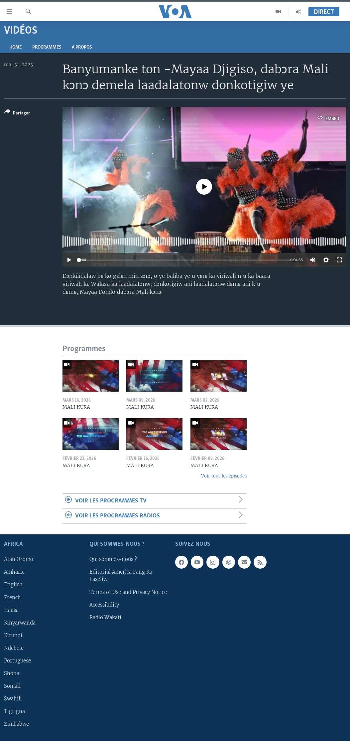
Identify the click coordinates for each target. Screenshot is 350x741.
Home (15, 47)
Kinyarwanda (20, 623)
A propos (82, 47)
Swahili (13, 699)
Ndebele (14, 648)
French (12, 598)
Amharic (14, 572)
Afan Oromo (18, 560)
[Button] (17, 113)
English (13, 585)
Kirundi (13, 636)
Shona (11, 673)
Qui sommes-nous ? (113, 560)
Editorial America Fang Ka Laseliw (120, 576)
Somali (12, 686)
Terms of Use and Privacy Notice (128, 592)
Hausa (11, 610)
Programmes (46, 47)
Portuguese (17, 661)
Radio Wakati (105, 618)
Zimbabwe (16, 724)
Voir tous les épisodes (224, 476)
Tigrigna (14, 711)
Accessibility (104, 605)
